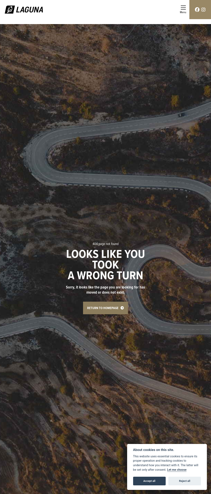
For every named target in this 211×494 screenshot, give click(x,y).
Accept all (149, 480)
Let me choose (177, 470)
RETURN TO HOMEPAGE (102, 308)
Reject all (184, 480)
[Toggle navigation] (183, 9)
